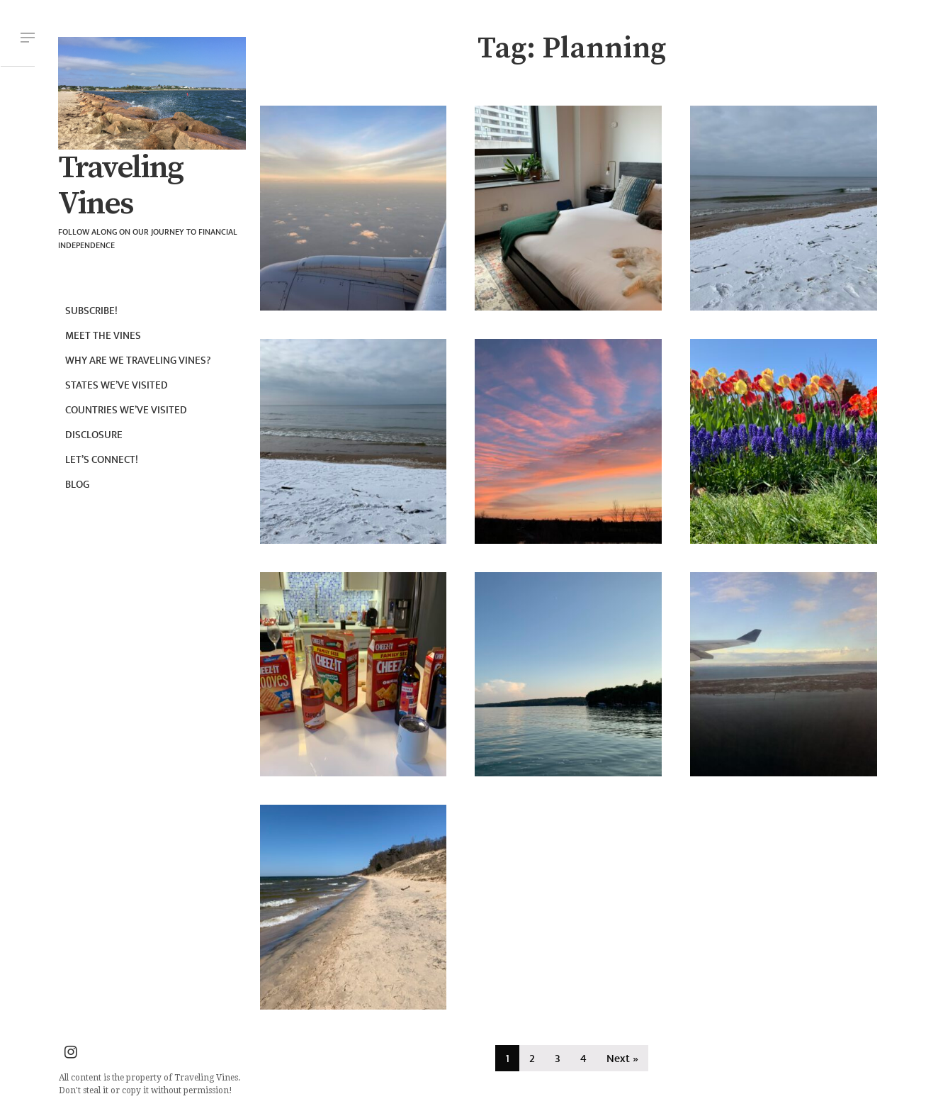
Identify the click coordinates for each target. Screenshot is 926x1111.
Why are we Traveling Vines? (138, 360)
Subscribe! (91, 311)
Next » (622, 1058)
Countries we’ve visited (126, 410)
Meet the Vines (103, 336)
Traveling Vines (120, 186)
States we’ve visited (116, 385)
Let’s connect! (101, 460)
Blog (77, 484)
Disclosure (94, 435)
